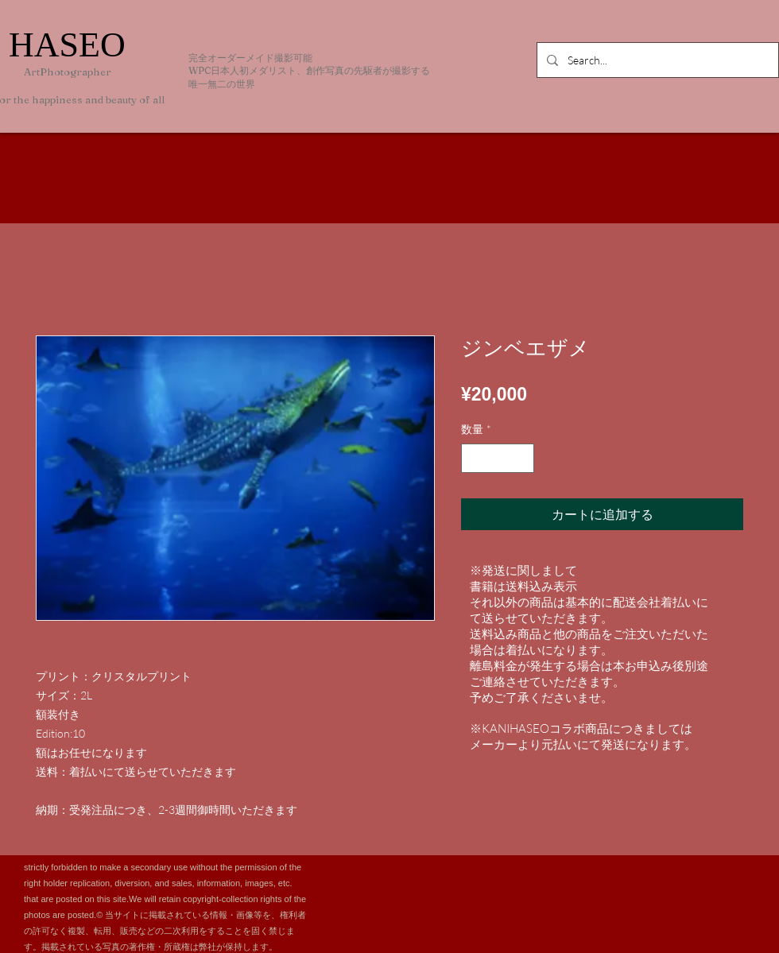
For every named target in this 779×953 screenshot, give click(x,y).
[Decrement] (473, 458)
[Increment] (522, 458)
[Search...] (656, 60)
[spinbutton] (497, 458)
